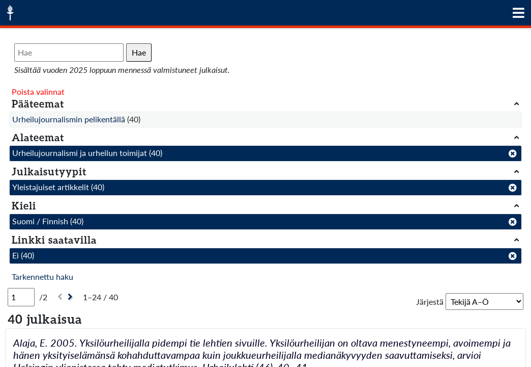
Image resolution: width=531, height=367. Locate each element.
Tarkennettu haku (42, 276)
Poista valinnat (38, 91)
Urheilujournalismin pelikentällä (68, 119)
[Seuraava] (71, 297)
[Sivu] (21, 297)
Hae (139, 52)
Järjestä (430, 301)
